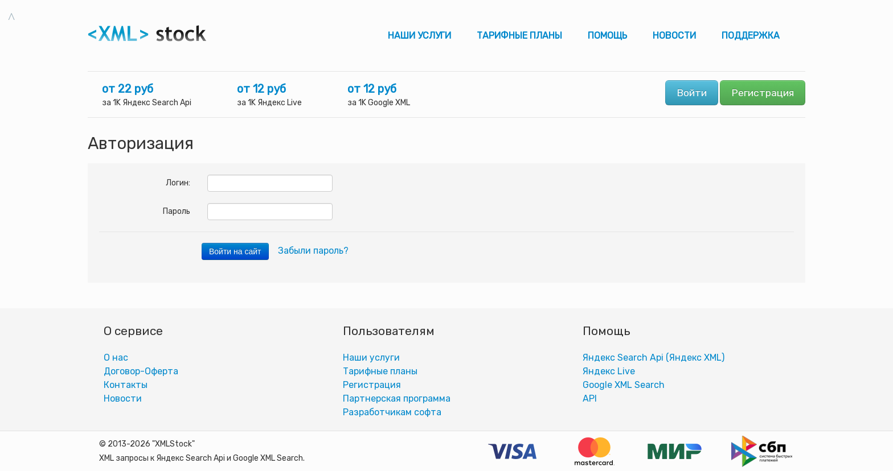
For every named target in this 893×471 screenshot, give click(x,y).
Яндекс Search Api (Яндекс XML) (653, 357)
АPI (590, 398)
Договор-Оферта (141, 371)
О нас (116, 357)
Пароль (176, 211)
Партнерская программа (396, 398)
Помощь (607, 35)
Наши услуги (419, 35)
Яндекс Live (609, 371)
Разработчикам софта (392, 412)
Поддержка (751, 35)
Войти (692, 92)
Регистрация (762, 92)
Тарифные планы (519, 35)
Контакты (126, 384)
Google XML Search (624, 384)
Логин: (178, 183)
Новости (674, 35)
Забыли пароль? (313, 250)
